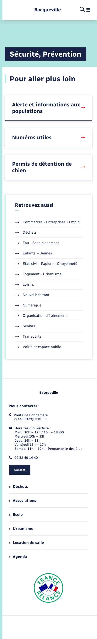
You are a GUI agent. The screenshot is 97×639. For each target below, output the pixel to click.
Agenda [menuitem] (18, 556)
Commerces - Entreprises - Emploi (48, 222)
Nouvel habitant (32, 295)
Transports (28, 336)
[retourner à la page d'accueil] (47, 10)
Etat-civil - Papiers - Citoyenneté (46, 263)
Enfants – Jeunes (33, 253)
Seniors (25, 326)
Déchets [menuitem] (18, 486)
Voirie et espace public (38, 347)
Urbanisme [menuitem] (21, 528)
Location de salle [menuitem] (26, 542)
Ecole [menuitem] (16, 514)
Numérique (28, 305)
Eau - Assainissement (37, 243)
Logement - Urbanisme (38, 274)
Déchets (26, 232)
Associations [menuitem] (22, 500)
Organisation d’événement (41, 315)
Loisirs (24, 284)
